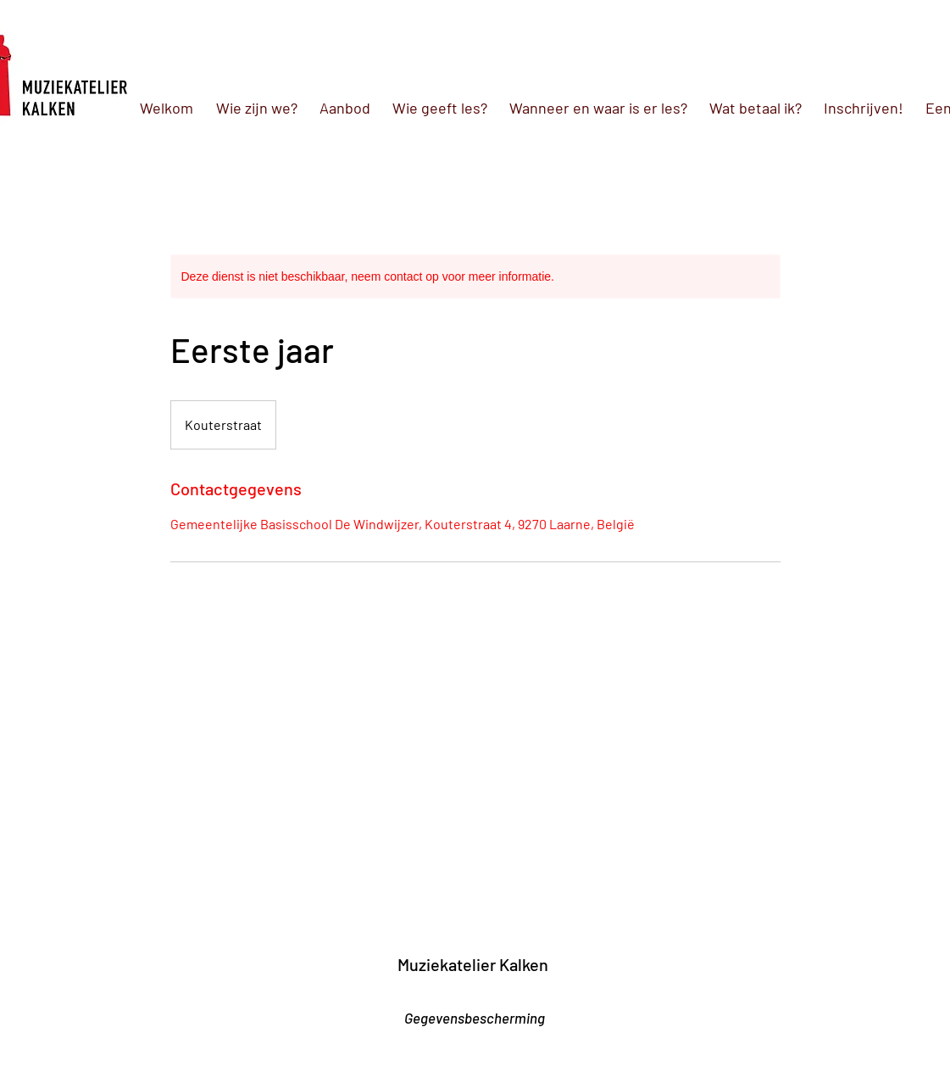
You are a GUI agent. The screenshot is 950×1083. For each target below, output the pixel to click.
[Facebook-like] (493, 993)
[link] (80, 938)
